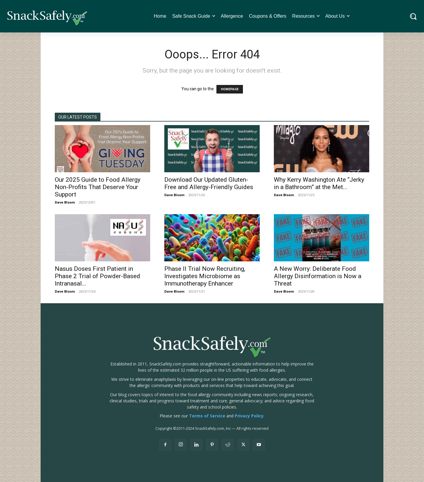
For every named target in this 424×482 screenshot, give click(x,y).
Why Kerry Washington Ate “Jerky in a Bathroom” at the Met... (319, 183)
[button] (413, 16)
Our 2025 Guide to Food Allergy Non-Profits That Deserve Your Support (97, 187)
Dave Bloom (65, 202)
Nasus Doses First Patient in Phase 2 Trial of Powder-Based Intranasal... (97, 276)
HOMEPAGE (229, 89)
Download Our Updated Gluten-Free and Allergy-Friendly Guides (208, 183)
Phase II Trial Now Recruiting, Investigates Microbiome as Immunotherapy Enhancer (204, 276)
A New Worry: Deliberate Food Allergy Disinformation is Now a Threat (317, 276)
